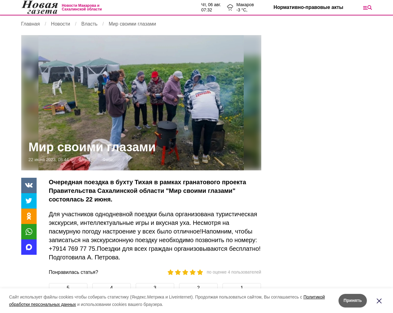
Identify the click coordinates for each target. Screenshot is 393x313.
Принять (352, 300)
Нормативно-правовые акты (308, 7)
